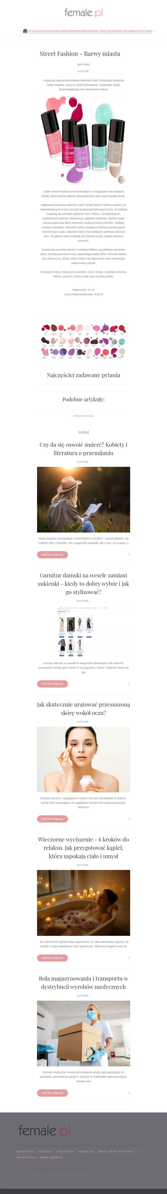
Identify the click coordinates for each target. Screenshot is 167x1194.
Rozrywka (122, 31)
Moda (51, 31)
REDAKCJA (86, 1151)
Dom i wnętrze (102, 31)
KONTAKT (46, 1151)
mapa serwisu (52, 1157)
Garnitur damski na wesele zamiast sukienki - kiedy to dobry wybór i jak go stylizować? (83, 583)
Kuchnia (61, 31)
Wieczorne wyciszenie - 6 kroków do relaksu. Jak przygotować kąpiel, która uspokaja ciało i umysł (83, 848)
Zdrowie (74, 31)
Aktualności (36, 31)
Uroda (86, 31)
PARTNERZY (65, 1151)
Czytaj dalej (52, 554)
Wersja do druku (83, 415)
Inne (148, 31)
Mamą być (137, 31)
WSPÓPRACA (26, 1151)
